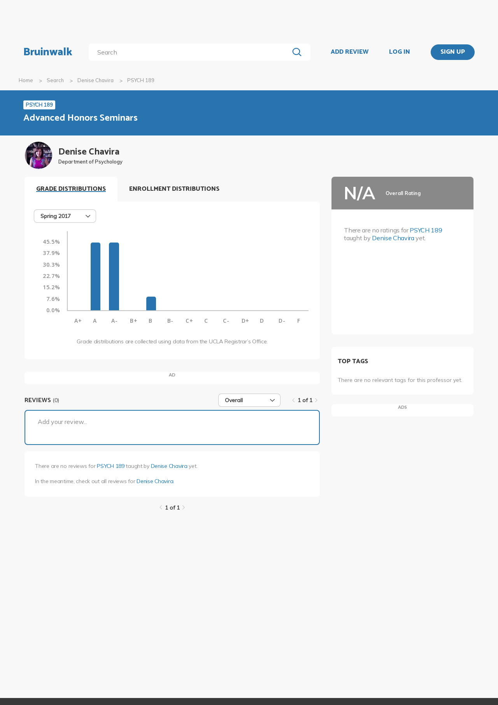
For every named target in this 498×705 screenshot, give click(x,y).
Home (26, 80)
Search (55, 80)
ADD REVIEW (349, 52)
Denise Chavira (95, 80)
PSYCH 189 (110, 465)
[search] (190, 52)
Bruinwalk (47, 52)
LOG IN (399, 52)
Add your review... (62, 421)
